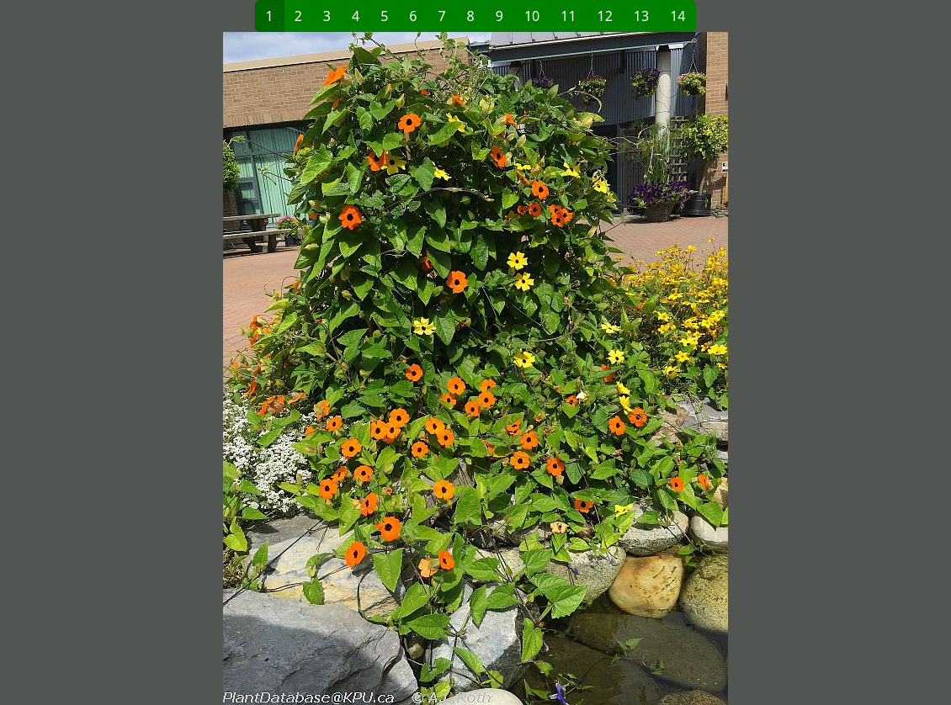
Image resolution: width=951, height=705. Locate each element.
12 (605, 16)
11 (568, 16)
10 (531, 16)
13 (641, 16)
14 (677, 16)
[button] (279, 368)
